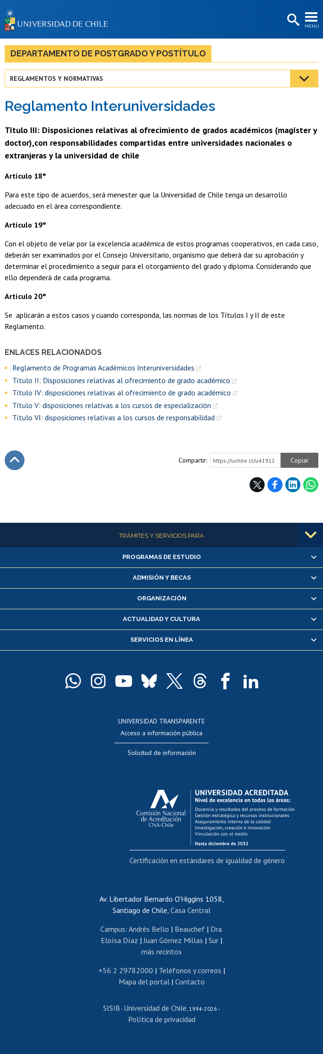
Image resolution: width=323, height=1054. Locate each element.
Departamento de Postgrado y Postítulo (108, 53)
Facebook (275, 485)
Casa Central (190, 910)
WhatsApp (310, 484)
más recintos (161, 951)
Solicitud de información (162, 752)
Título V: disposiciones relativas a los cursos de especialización (111, 405)
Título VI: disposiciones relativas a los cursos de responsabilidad (113, 417)
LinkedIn (293, 484)
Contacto (190, 981)
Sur (213, 940)
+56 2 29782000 (125, 970)
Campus (112, 929)
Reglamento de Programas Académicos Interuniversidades (103, 367)
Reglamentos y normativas (56, 78)
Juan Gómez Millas (173, 940)
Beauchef (190, 929)
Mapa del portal (144, 981)
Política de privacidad (161, 1019)
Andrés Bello (149, 929)
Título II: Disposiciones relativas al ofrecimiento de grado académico (121, 380)
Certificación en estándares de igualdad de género (207, 860)
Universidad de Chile (155, 1008)
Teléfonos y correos (190, 970)
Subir (14, 460)
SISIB (111, 1008)
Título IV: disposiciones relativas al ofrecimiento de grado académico (121, 392)
